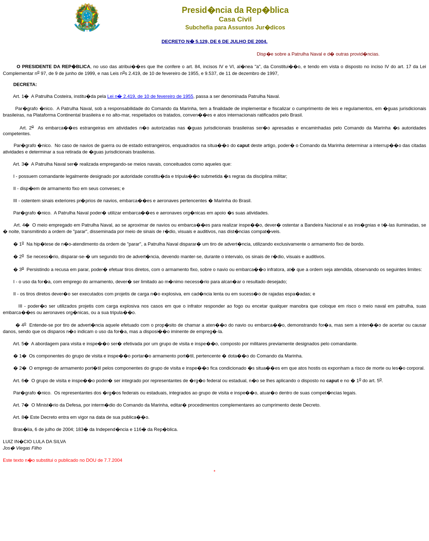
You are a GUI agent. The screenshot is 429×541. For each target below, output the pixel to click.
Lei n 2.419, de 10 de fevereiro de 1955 (150, 96)
